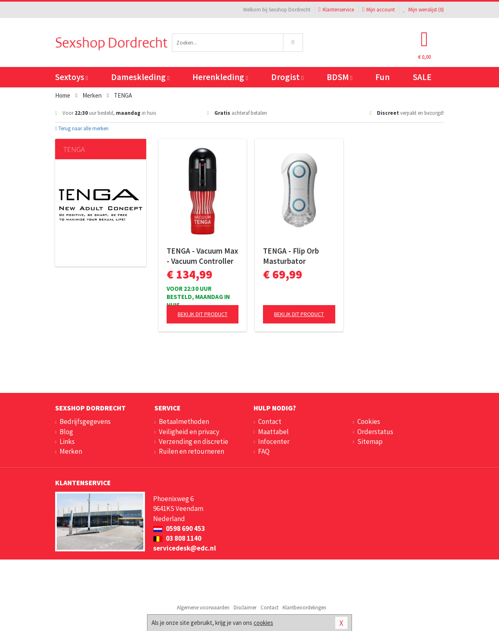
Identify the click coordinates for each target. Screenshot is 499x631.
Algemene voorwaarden (203, 607)
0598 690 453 (179, 528)
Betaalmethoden (184, 421)
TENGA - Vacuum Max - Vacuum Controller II (202, 256)
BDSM (339, 76)
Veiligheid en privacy (189, 431)
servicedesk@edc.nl (184, 548)
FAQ (264, 451)
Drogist (287, 76)
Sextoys (71, 76)
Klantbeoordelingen (304, 607)
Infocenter (274, 441)
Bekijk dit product (202, 314)
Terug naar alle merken (82, 128)
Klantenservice (336, 9)
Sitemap (370, 441)
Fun (382, 76)
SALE (422, 76)
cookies (263, 623)
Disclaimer (245, 607)
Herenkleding (220, 76)
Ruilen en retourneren (191, 451)
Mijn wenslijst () (423, 9)
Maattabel (273, 431)
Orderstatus (375, 431)
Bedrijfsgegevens (85, 421)
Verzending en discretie (193, 441)
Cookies (368, 421)
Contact (269, 421)
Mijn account (378, 9)
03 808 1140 (177, 538)
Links (67, 441)
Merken (71, 451)
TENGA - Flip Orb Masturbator (291, 256)
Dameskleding (140, 76)
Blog (66, 431)
